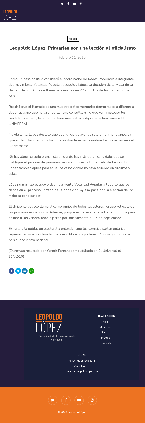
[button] (139, 15)
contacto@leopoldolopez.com (82, 371)
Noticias (105, 332)
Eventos (105, 338)
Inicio (105, 322)
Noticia (73, 39)
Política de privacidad (80, 361)
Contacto (107, 343)
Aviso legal (80, 366)
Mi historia (105, 327)
